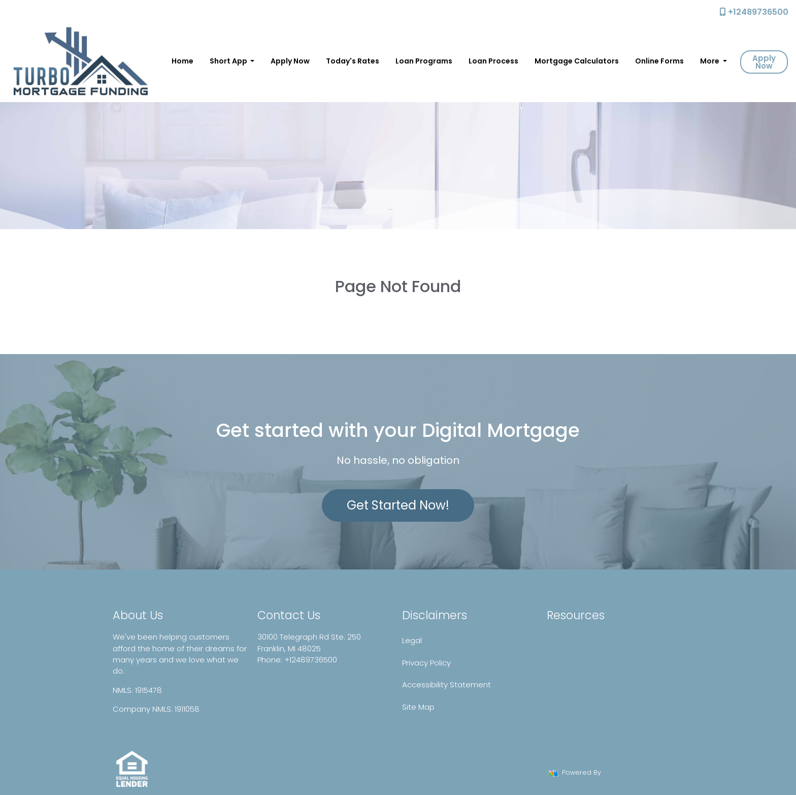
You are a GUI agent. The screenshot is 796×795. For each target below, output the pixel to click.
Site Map (418, 707)
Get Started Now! (398, 505)
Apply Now (290, 61)
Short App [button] (229, 61)
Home (182, 61)
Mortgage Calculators (577, 61)
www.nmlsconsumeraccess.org (171, 730)
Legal (412, 640)
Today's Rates (352, 61)
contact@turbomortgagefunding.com (329, 670)
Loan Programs (423, 61)
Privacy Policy (426, 662)
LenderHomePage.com (641, 772)
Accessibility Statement (446, 684)
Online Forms (659, 61)
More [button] (710, 61)
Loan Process (493, 61)
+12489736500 (754, 12)
